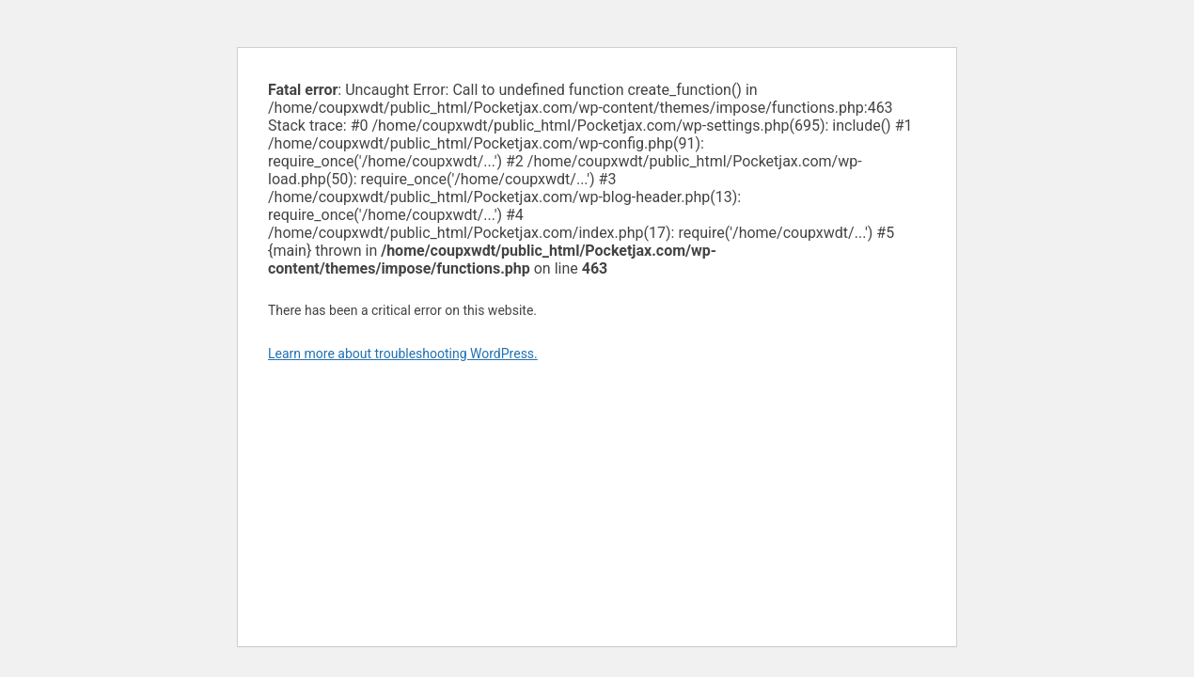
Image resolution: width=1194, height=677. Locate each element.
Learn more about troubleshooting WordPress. (403, 353)
